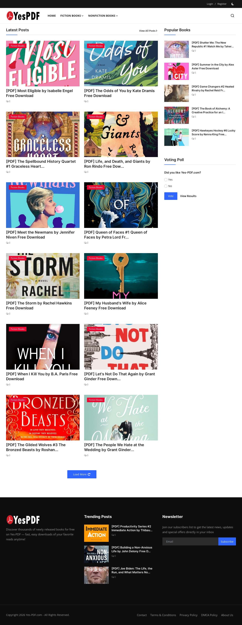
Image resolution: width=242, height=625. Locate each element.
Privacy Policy (189, 615)
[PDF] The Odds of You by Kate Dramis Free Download (119, 93)
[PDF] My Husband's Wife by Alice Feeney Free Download (115, 305)
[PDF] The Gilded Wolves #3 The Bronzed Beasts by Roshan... (36, 447)
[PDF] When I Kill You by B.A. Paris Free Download (42, 376)
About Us (227, 615)
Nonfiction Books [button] (103, 16)
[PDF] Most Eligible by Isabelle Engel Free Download (39, 93)
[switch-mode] (233, 4)
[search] (232, 15)
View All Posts (148, 30)
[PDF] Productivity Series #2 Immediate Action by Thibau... (132, 528)
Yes (170, 179)
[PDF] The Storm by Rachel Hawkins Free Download (39, 305)
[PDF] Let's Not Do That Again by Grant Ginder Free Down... (119, 376)
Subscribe (227, 541)
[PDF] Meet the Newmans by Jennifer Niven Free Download (40, 234)
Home (52, 15)
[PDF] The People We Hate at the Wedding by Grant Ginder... (114, 447)
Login (210, 3)
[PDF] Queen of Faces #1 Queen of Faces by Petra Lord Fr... (115, 234)
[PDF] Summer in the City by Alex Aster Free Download (213, 66)
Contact (142, 615)
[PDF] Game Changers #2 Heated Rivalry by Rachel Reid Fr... (213, 88)
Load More (82, 474)
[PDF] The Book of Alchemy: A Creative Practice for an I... (211, 110)
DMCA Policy (209, 615)
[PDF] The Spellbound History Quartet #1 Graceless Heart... (41, 164)
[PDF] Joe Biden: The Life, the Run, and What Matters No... (132, 570)
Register (221, 3)
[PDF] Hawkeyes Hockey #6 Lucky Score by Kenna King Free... (213, 132)
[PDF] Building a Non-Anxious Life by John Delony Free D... (132, 549)
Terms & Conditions (163, 615)
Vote (171, 196)
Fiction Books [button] (72, 16)
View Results (188, 196)
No (170, 186)
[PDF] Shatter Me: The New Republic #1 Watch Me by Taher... (213, 44)
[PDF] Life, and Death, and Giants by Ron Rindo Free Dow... (117, 164)
